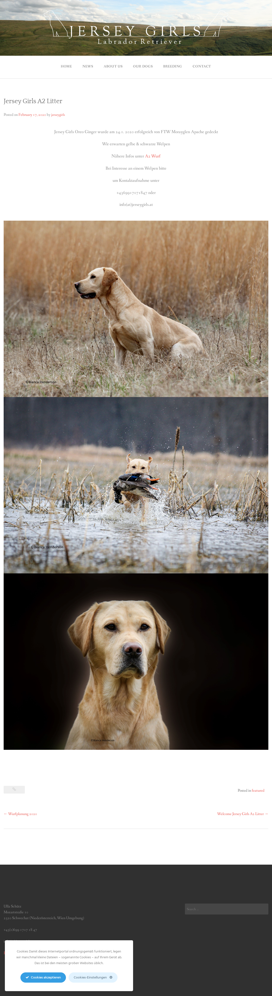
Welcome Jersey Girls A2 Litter (242, 813)
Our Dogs (143, 66)
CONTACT (202, 66)
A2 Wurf (153, 156)
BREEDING (172, 66)
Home (66, 66)
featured (258, 790)
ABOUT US (113, 66)
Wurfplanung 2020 (20, 813)
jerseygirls (58, 114)
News (87, 66)
